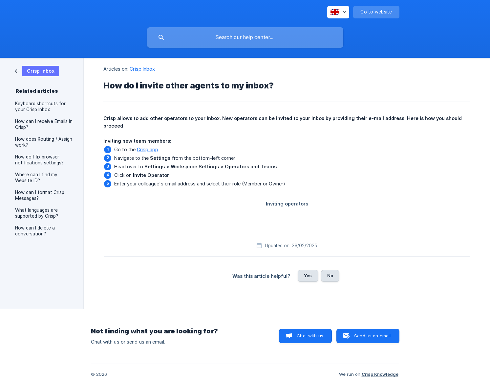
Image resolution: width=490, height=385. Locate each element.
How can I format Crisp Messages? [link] (39, 195)
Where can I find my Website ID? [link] (36, 177)
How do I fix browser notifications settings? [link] (39, 159)
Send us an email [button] (372, 335)
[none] (338, 12)
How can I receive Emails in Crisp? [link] (44, 124)
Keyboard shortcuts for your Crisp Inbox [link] (40, 106)
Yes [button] (308, 275)
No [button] (330, 275)
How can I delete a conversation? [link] (35, 230)
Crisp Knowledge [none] (380, 374)
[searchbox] (245, 37)
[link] (37, 70)
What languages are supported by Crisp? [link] (36, 213)
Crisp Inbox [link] (142, 69)
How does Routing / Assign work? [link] (43, 142)
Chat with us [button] (310, 335)
